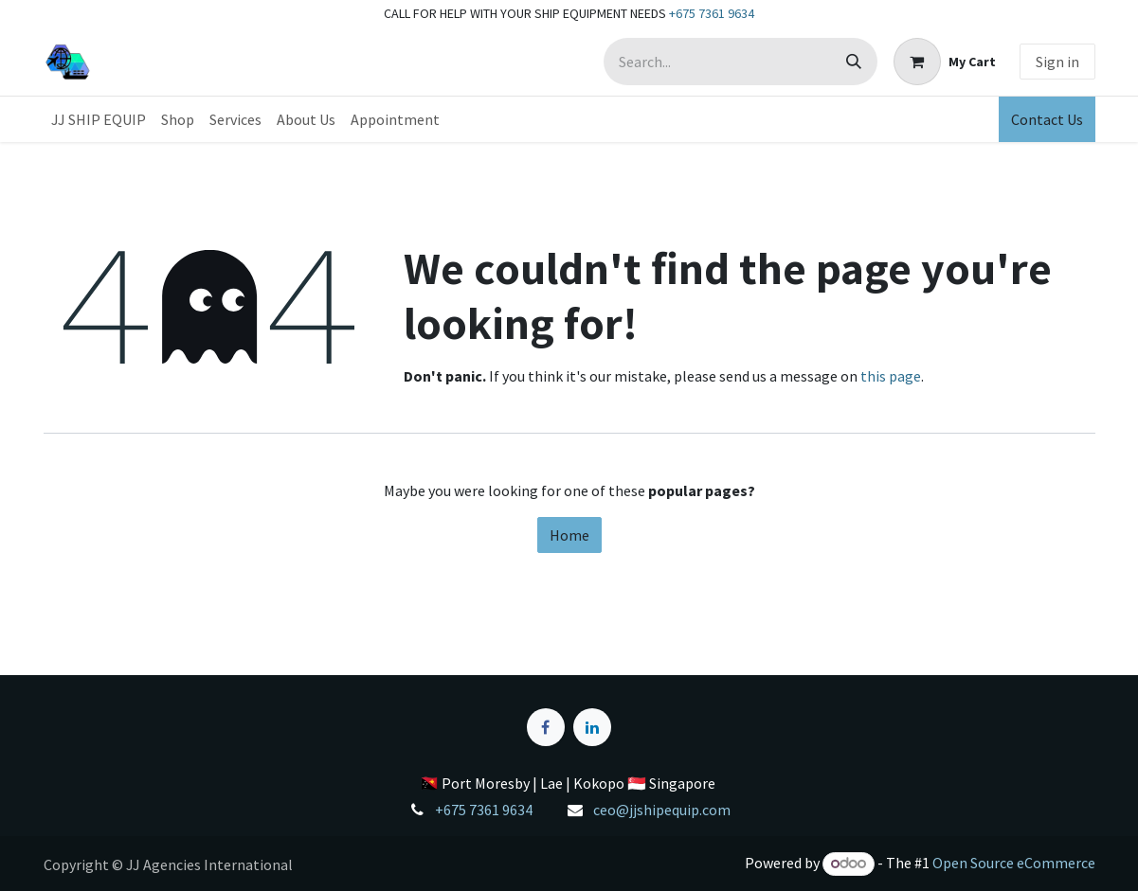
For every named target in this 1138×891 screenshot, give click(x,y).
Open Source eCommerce (1013, 862)
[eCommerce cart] (944, 61)
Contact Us (1047, 119)
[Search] (853, 61)
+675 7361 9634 (711, 13)
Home (569, 535)
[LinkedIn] (592, 727)
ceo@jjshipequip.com (662, 809)
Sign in (1057, 61)
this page (890, 375)
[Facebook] (546, 727)
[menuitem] (99, 119)
